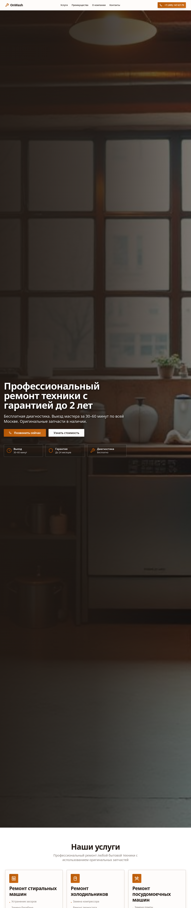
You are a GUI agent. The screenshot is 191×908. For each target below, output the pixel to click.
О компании (99, 5)
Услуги (64, 5)
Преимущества (80, 5)
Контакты (115, 5)
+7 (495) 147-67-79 (172, 5)
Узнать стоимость (65, 433)
